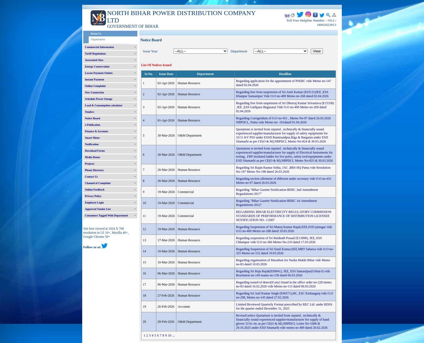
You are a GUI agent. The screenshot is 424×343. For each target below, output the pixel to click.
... (173, 335)
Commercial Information (99, 47)
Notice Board (92, 118)
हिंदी (287, 16)
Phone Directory (94, 170)
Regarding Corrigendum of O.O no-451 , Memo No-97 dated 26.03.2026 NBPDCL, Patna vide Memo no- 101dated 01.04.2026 (283, 120)
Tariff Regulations (95, 53)
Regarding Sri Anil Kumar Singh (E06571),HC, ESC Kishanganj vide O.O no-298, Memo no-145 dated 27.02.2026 (284, 295)
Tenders (89, 111)
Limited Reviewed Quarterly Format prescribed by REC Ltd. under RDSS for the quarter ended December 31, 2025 (284, 306)
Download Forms (95, 150)
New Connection (94, 92)
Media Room (92, 157)
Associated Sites (94, 60)
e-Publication (92, 124)
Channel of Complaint (98, 183)
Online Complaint (95, 85)
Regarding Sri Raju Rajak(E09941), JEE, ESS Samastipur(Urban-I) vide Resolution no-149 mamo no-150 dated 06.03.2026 (283, 273)
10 (169, 335)
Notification (92, 144)
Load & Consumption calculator (103, 105)
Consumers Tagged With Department (106, 215)
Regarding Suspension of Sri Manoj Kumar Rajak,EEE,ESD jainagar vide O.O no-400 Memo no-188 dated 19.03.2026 (284, 229)
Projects (89, 163)
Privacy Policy (93, 196)
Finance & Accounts (96, 131)
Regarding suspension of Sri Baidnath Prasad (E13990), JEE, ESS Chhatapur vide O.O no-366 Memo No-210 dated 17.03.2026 (279, 240)
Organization (98, 39)
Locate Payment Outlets (99, 73)
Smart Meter (92, 137)
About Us (95, 33)
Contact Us (91, 176)
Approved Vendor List (98, 209)
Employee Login (94, 202)
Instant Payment (94, 79)
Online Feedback (95, 189)
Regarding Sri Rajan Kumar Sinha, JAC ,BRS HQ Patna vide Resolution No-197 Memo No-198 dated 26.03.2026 (283, 170)
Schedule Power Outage (98, 98)
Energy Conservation (97, 66)
